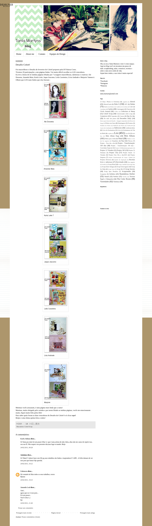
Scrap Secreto (130, 169)
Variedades (104, 181)
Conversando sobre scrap (124, 114)
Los (116, 133)
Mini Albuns (129, 136)
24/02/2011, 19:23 (26, 480)
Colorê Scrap (28, 426)
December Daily (125, 118)
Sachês (104, 164)
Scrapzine (103, 174)
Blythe (106, 107)
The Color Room (124, 179)
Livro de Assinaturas (108, 130)
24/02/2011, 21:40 (26, 503)
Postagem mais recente (24, 513)
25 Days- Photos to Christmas (110, 102)
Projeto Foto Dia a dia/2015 (118, 155)
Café (131, 107)
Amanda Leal (25, 487)
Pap (122, 141)
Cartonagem (120, 109)
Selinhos (112, 174)
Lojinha (110, 133)
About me (30, 54)
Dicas (131, 121)
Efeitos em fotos (110, 123)
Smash (106, 176)
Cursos (122, 116)
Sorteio (115, 176)
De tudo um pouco (110, 118)
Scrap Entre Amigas (108, 167)
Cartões (110, 109)
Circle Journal (105, 111)
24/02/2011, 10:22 (26, 464)
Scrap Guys (111, 169)
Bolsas (112, 107)
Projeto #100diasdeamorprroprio (124, 148)
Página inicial (56, 513)
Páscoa (130, 141)
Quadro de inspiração (120, 160)
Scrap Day (132, 164)
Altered (132, 102)
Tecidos (124, 176)
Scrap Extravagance (123, 167)
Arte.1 (116, 104)
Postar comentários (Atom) (31, 517)
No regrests (105, 141)
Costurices (103, 116)
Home (18, 54)
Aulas (132, 104)
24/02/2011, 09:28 (26, 447)
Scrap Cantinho (122, 164)
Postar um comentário (25, 508)
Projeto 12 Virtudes (106, 150)
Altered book (107, 104)
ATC (126, 104)
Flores (122, 125)
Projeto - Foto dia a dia (107, 143)
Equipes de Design (57, 54)
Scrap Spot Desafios (111, 171)
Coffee (116, 111)
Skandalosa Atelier (127, 174)
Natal (120, 138)
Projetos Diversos (105, 160)
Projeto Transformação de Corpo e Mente (121, 157)
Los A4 (127, 133)
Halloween (118, 128)
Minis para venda (110, 138)
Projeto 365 (121, 150)
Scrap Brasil (112, 164)
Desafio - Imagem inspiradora (119, 121)
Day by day (131, 116)
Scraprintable (126, 171)
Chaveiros (130, 109)
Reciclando (120, 162)
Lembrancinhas (130, 128)
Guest (101, 128)
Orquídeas (115, 141)
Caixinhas (103, 109)
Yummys (116, 182)
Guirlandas (109, 128)
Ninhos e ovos (131, 138)
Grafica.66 (130, 125)
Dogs (101, 123)
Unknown (23, 471)
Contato (41, 54)
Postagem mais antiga (87, 513)
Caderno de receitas (121, 107)
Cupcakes (114, 116)
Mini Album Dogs (112, 136)
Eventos (130, 123)
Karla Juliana (25, 439)
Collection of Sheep (128, 111)
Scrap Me (120, 169)
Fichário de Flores (105, 125)
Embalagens (121, 123)
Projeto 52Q (113, 152)
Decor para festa (104, 121)
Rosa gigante (131, 162)
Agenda (125, 102)
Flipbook (115, 125)
